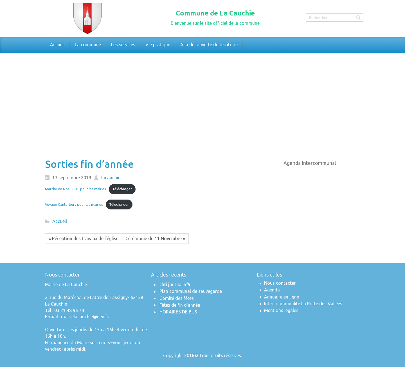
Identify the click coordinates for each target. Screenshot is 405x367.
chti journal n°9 (174, 284)
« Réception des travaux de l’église (83, 238)
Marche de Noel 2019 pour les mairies (75, 189)
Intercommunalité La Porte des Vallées (303, 303)
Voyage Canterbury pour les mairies (74, 204)
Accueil (59, 221)
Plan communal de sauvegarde (190, 291)
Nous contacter (280, 283)
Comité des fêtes (176, 298)
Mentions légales (281, 310)
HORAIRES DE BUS (178, 311)
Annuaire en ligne (281, 296)
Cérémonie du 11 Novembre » (155, 238)
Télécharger (122, 189)
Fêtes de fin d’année (179, 305)
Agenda (272, 289)
